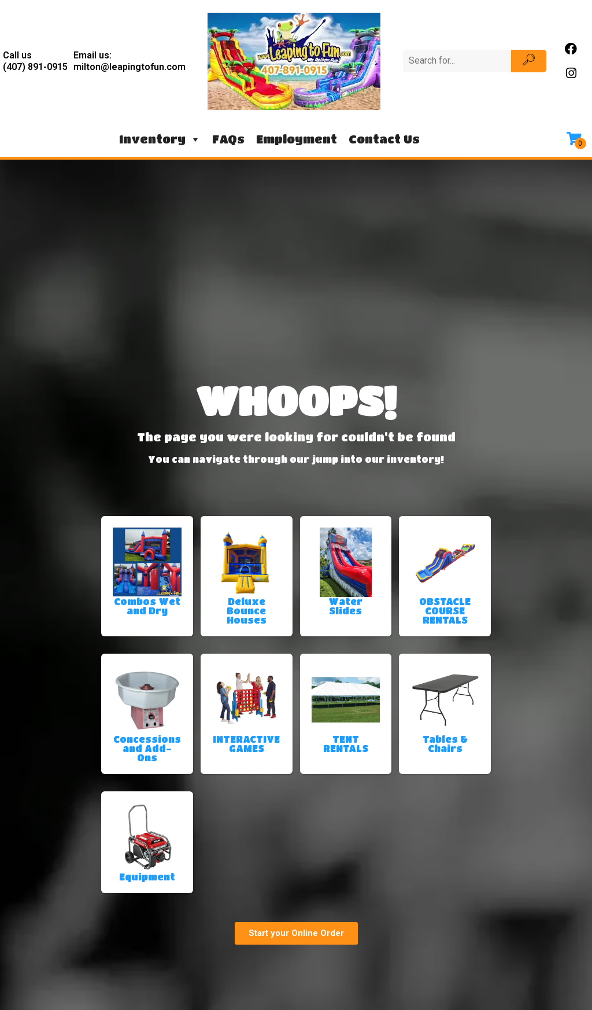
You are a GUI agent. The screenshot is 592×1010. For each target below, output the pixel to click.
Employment (296, 139)
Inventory (160, 139)
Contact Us (384, 139)
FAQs (228, 139)
